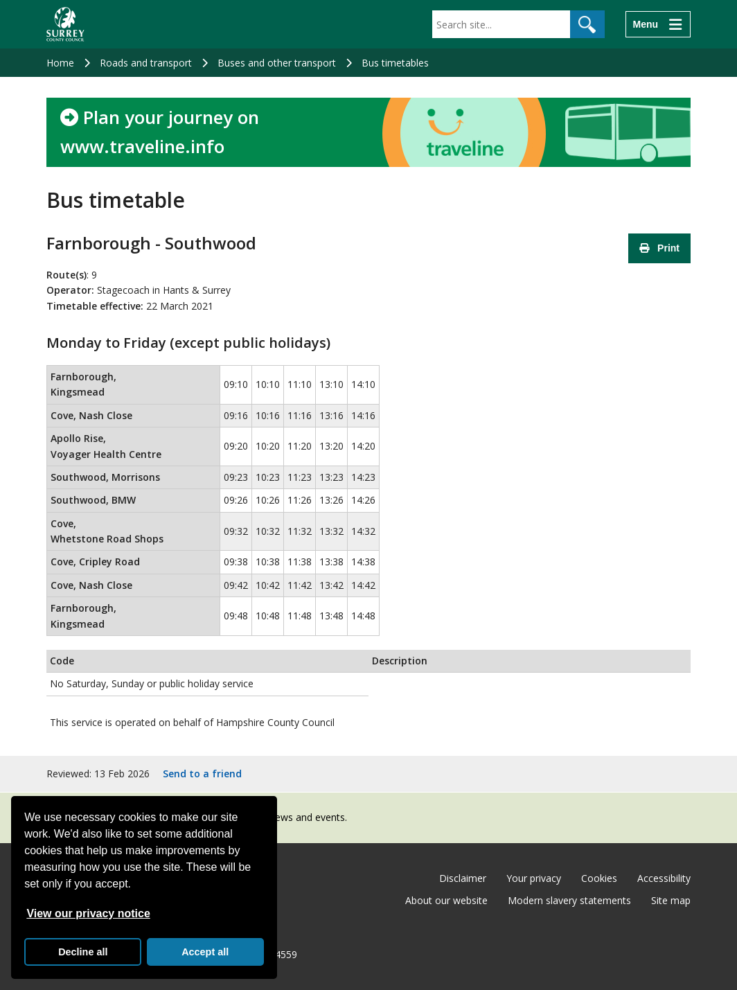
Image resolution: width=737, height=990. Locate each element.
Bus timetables (395, 62)
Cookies (599, 878)
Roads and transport (146, 62)
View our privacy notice (88, 913)
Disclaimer (462, 878)
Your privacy (533, 878)
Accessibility (664, 878)
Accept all (205, 951)
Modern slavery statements (569, 900)
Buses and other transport (276, 62)
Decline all (82, 951)
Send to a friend (202, 773)
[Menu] (658, 24)
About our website (446, 900)
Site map (671, 900)
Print (659, 248)
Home (60, 62)
